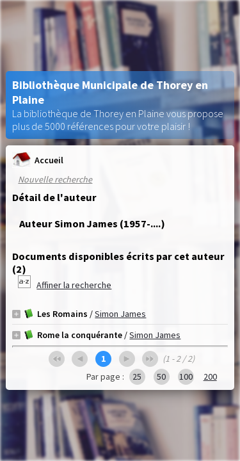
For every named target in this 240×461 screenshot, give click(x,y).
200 (210, 376)
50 (161, 376)
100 (186, 376)
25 (136, 376)
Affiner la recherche (73, 285)
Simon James (120, 313)
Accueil (37, 160)
